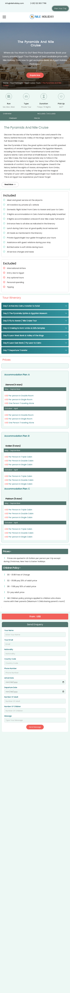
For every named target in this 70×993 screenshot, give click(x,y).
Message (8, 716)
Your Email (8, 640)
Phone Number (10, 669)
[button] (10, 184)
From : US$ (62, 832)
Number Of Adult (11, 697)
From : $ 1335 (61, 894)
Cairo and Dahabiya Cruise (20, 838)
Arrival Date (9, 678)
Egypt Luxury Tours (33, 83)
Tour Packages (16, 83)
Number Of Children (12, 707)
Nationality (8, 650)
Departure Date (10, 688)
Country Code (10, 659)
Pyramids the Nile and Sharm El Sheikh (27, 963)
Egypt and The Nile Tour (18, 899)
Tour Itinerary (11, 298)
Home (5, 83)
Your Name (8, 631)
